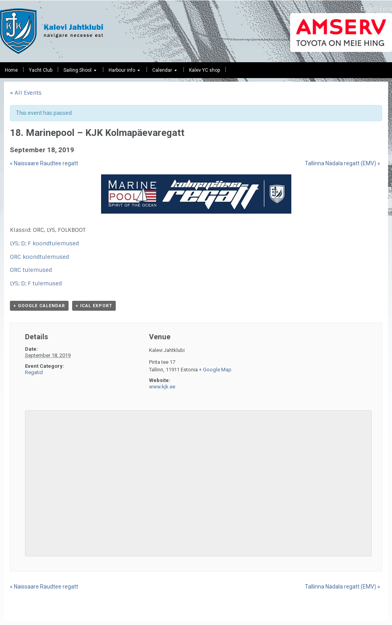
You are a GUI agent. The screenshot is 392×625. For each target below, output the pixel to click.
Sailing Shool (77, 72)
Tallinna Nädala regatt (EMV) (342, 163)
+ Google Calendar (39, 305)
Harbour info (122, 72)
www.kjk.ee (162, 387)
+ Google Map (215, 370)
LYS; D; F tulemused (36, 283)
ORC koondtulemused (39, 256)
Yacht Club (40, 70)
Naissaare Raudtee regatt (44, 163)
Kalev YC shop (204, 70)
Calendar (162, 72)
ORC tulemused (31, 269)
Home (11, 70)
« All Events (26, 92)
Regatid (34, 372)
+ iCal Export (94, 305)
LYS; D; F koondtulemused (44, 243)
